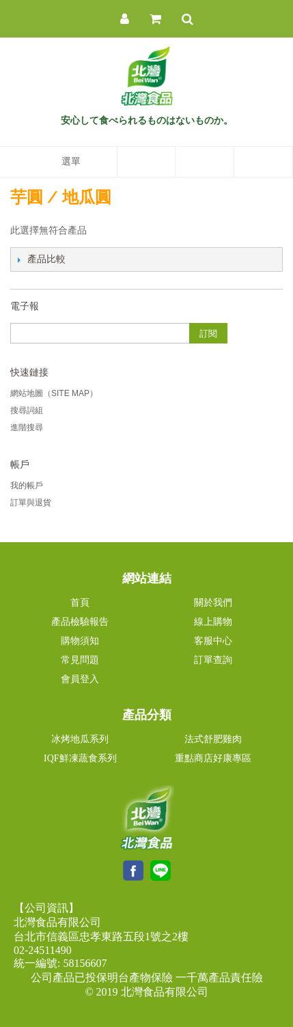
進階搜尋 (26, 427)
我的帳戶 (26, 485)
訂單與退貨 (30, 502)
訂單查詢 (213, 660)
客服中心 (213, 641)
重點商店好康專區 (213, 758)
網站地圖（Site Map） (54, 393)
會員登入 (80, 679)
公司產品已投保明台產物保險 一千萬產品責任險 (147, 977)
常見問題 (80, 660)
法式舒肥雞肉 (213, 739)
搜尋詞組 (26, 410)
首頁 (79, 602)
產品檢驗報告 (80, 622)
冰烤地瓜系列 (80, 739)
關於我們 (213, 602)
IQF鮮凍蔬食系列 (80, 758)
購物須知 (80, 641)
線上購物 (213, 622)
